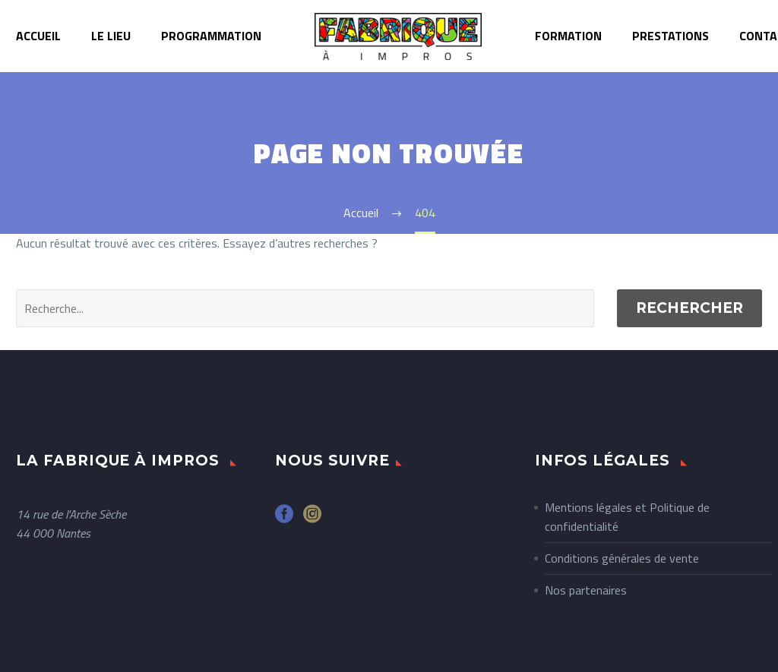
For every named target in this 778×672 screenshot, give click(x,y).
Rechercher (689, 308)
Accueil (38, 36)
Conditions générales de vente (622, 558)
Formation (568, 36)
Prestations (670, 36)
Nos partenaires (586, 590)
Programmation (211, 36)
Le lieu (111, 36)
